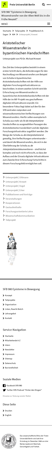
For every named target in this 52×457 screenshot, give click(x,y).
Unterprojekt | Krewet (16, 181)
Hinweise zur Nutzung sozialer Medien (17, 396)
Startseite (7, 30)
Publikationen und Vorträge (19, 194)
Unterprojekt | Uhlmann (17, 177)
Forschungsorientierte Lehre (19, 211)
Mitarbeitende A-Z (12, 340)
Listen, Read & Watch (14, 309)
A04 (13, 34)
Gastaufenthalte (13, 207)
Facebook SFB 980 (14, 385)
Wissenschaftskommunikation (20, 215)
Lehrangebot (10, 313)
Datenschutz (10, 363)
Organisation (10, 304)
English (8, 415)
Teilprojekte (20, 30)
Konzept (8, 295)
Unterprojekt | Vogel (15, 185)
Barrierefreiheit (11, 367)
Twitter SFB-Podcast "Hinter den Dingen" (24, 390)
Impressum (9, 354)
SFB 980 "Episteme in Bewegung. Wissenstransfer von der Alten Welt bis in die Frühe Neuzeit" (25, 15)
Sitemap (8, 358)
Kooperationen (13, 202)
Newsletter (9, 349)
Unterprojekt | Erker (15, 190)
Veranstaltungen (14, 198)
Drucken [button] (8, 410)
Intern (7, 345)
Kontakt (8, 318)
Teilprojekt (11, 219)
